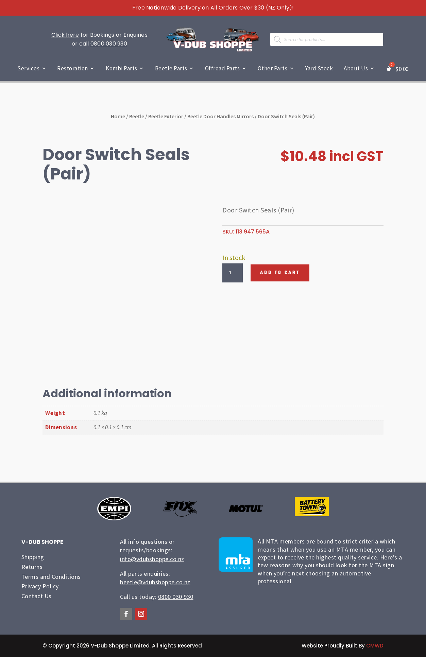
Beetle (136, 116)
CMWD (375, 645)
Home (118, 116)
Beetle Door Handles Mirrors (220, 116)
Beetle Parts (171, 68)
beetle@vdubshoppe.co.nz (155, 582)
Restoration (72, 68)
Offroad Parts (222, 68)
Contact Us (36, 596)
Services (28, 68)
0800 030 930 (108, 44)
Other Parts (273, 68)
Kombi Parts (121, 68)
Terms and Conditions (51, 577)
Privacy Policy (40, 586)
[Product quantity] (232, 272)
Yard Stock (319, 68)
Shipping (32, 557)
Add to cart (280, 272)
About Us (356, 68)
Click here (65, 35)
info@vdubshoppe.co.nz (152, 559)
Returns (32, 567)
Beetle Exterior (165, 116)
